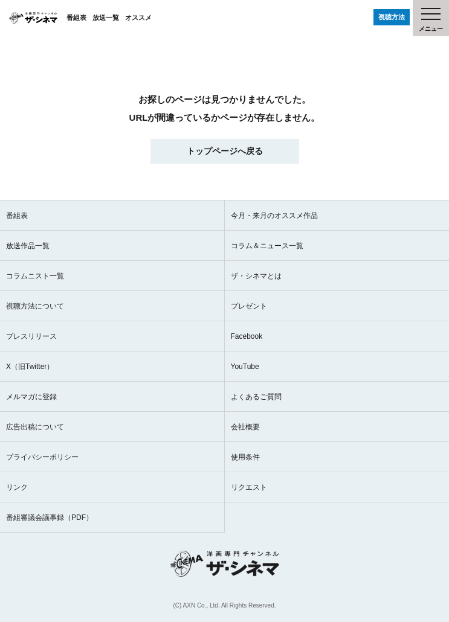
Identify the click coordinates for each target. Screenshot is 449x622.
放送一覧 (105, 17)
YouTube (245, 366)
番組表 (76, 17)
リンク (17, 487)
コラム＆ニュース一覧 (267, 246)
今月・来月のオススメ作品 (274, 215)
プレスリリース (31, 336)
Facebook (247, 336)
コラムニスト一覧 (35, 276)
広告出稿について (35, 427)
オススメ (138, 17)
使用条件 (245, 457)
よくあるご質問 (256, 397)
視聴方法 (391, 17)
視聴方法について (35, 306)
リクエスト (249, 487)
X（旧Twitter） (30, 366)
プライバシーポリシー (42, 457)
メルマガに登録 (31, 397)
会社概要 (245, 427)
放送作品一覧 (28, 246)
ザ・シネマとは (256, 276)
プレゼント (249, 306)
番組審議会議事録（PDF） (49, 517)
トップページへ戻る (225, 151)
